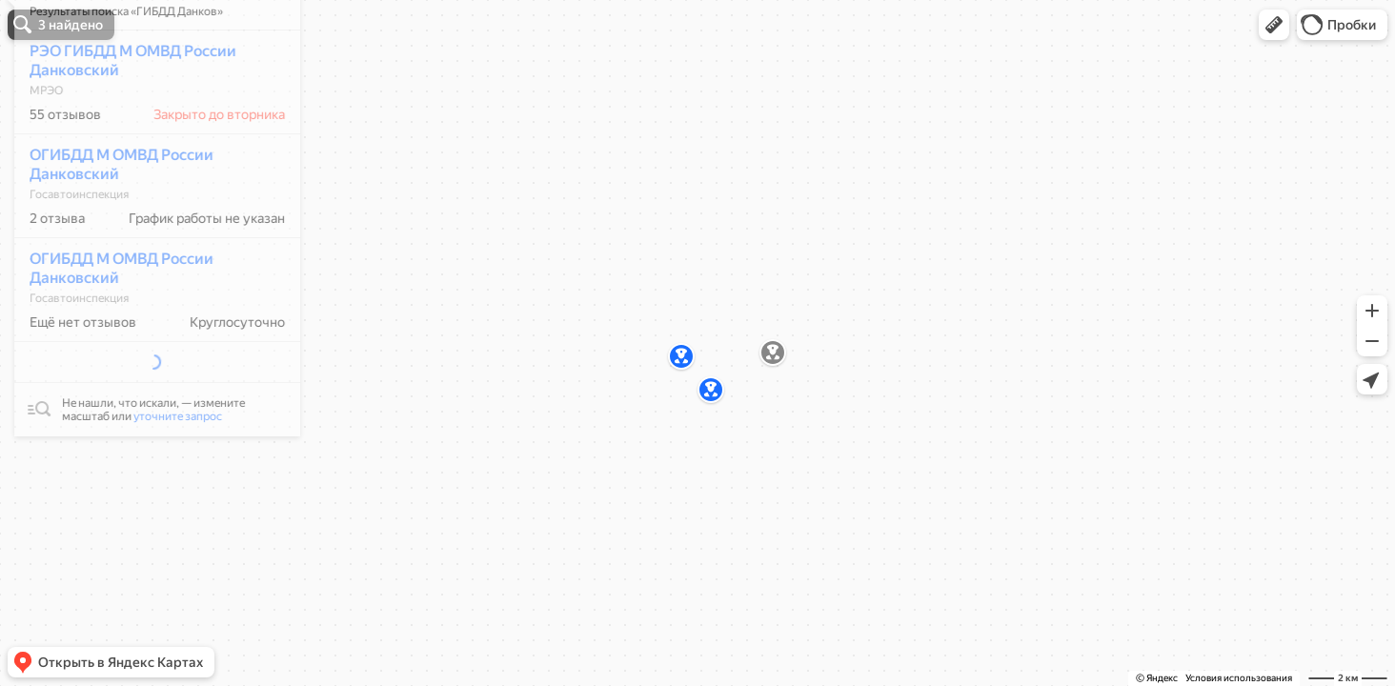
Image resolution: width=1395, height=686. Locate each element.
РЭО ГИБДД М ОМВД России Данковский (122, 116)
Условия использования (1238, 678)
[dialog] (147, 251)
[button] (1274, 25)
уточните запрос (167, 431)
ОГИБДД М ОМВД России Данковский (111, 220)
